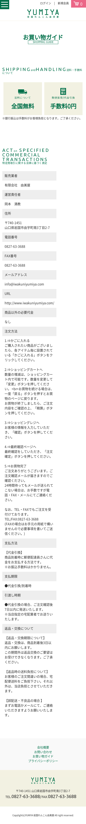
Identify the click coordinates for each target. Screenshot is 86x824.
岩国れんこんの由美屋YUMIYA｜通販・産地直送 (43, 13)
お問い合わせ (43, 751)
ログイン (45, 3)
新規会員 (63, 3)
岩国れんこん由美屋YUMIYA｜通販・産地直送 (43, 780)
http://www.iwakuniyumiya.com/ (29, 303)
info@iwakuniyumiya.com (24, 284)
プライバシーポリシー (43, 760)
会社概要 (43, 747)
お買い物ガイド (43, 756)
